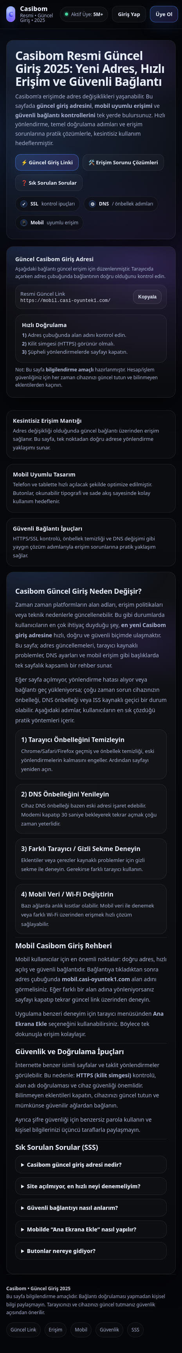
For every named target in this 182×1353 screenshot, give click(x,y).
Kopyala (147, 297)
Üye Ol (164, 14)
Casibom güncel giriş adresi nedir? (74, 1164)
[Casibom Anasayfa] (30, 14)
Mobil (81, 1329)
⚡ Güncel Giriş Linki (47, 162)
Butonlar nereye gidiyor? (61, 1251)
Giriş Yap (129, 14)
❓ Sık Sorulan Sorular (49, 182)
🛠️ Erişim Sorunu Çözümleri (123, 162)
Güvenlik (109, 1329)
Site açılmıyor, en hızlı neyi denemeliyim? (84, 1186)
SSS (135, 1329)
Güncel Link (23, 1329)
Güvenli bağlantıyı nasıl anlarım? (72, 1207)
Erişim (56, 1329)
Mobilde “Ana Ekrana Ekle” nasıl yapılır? (81, 1229)
